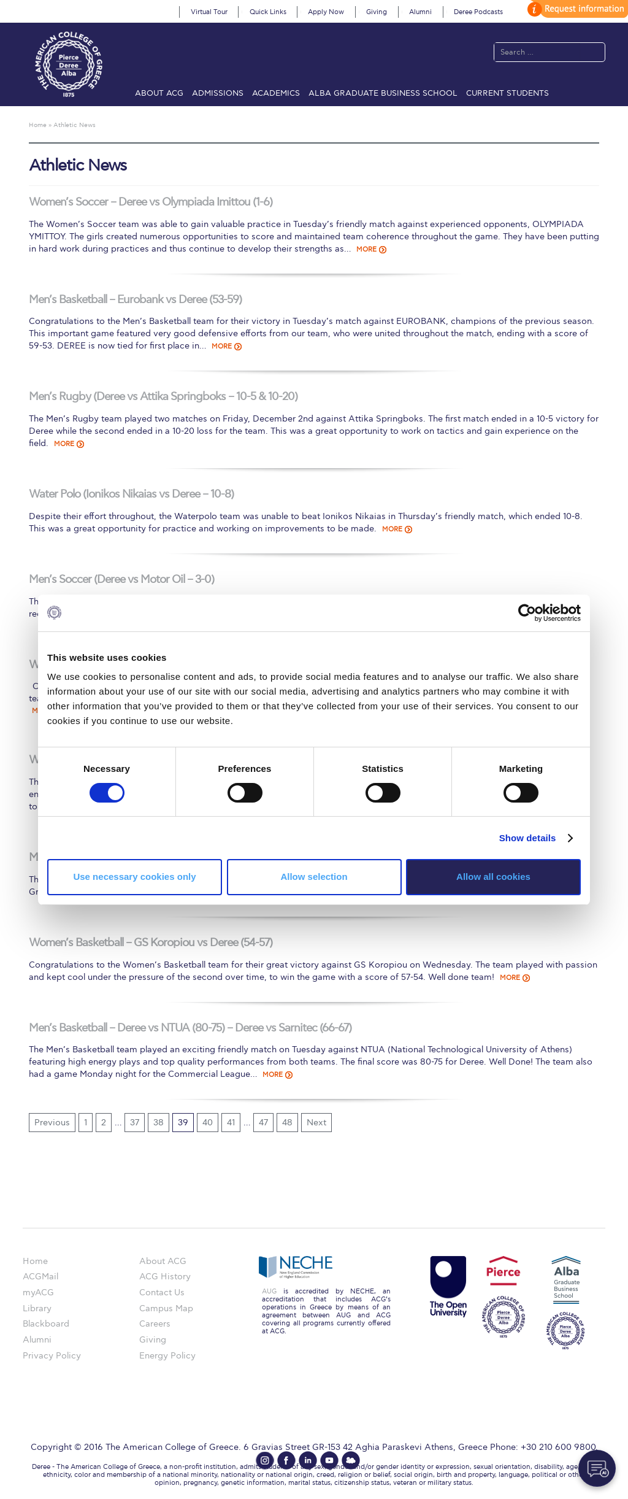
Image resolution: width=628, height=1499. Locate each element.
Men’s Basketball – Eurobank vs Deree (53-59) (135, 299)
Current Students (507, 93)
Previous (52, 1122)
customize (576, 9)
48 (287, 1122)
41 (231, 1122)
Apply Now (326, 12)
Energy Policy (167, 1356)
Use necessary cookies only (134, 876)
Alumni (420, 12)
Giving (376, 12)
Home (35, 1261)
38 (158, 1122)
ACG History (165, 1276)
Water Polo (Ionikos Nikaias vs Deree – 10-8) (131, 494)
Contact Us (162, 1292)
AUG (269, 1291)
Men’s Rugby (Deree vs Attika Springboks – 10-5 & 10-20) (163, 396)
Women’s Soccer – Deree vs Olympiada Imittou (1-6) (150, 202)
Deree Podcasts (478, 12)
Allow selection (313, 876)
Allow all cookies (493, 876)
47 (263, 1122)
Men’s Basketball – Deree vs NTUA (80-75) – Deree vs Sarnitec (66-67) (190, 1028)
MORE (366, 249)
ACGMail (40, 1276)
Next (316, 1122)
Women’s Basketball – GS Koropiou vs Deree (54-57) (150, 942)
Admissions (217, 93)
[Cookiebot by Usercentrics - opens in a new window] (527, 612)
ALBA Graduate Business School (383, 93)
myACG (38, 1292)
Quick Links (268, 12)
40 (207, 1122)
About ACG (159, 93)
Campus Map (166, 1308)
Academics (276, 93)
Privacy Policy (52, 1356)
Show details (527, 838)
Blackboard (46, 1324)
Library (37, 1308)
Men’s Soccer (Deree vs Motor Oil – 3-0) (121, 579)
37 (134, 1122)
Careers (154, 1324)
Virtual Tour (209, 12)
